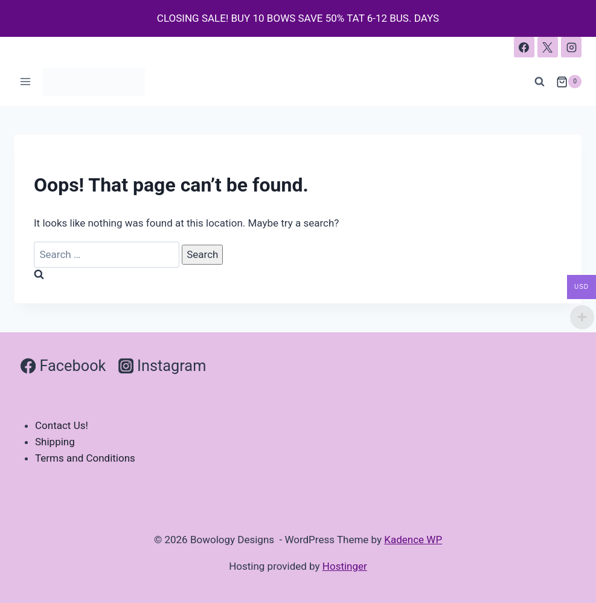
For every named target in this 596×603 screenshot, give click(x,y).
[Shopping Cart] (569, 81)
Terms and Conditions (85, 458)
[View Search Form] (540, 81)
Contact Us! (61, 425)
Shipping (55, 442)
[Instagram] (571, 47)
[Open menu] (25, 82)
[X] (547, 47)
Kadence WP (413, 540)
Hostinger (344, 566)
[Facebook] (524, 47)
